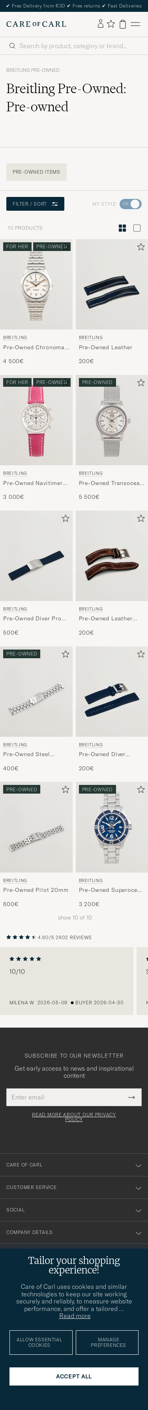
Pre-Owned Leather (106, 347)
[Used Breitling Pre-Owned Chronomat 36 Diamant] (36, 284)
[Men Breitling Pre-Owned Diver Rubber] (112, 691)
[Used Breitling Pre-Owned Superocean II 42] (112, 827)
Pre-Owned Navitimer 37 (33, 483)
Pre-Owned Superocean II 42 (111, 890)
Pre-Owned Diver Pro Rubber (32, 619)
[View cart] (122, 24)
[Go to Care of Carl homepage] (36, 24)
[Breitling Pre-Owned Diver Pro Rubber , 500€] (36, 574)
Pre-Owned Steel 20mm (26, 754)
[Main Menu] (135, 24)
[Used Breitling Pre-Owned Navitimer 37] (36, 420)
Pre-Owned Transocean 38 (111, 483)
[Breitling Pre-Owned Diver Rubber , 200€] (112, 709)
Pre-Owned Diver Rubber (102, 754)
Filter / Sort (35, 204)
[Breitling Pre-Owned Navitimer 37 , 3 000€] (36, 438)
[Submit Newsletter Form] (131, 1097)
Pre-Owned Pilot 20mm (36, 889)
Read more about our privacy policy (74, 1117)
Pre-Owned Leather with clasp (106, 619)
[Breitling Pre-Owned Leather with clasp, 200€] (112, 574)
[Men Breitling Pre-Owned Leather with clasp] (112, 556)
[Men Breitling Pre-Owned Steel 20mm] (36, 691)
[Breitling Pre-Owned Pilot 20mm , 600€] (36, 845)
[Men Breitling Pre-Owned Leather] (112, 284)
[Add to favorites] (64, 248)
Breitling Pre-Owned (33, 70)
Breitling (15, 337)
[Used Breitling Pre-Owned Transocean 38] (112, 420)
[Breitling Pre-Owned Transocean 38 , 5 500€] (112, 438)
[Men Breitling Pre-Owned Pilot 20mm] (36, 827)
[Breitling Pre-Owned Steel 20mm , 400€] (36, 709)
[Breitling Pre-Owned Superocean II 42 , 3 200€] (112, 845)
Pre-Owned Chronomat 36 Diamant (35, 348)
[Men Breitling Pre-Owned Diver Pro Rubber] (36, 556)
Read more (75, 1315)
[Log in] (100, 24)
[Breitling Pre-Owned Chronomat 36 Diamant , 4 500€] (36, 302)
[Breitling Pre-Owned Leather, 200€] (112, 302)
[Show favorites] (111, 24)
